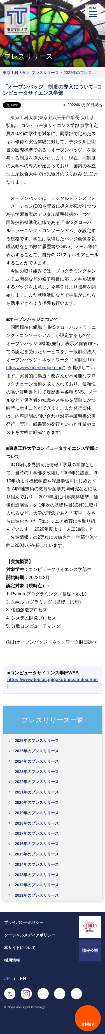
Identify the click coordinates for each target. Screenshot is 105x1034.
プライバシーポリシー (23, 922)
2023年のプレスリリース (37, 771)
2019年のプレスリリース (37, 813)
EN (23, 978)
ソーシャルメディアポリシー (29, 935)
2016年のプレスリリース (37, 843)
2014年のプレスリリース (37, 864)
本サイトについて (20, 947)
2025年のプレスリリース (37, 751)
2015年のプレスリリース (37, 854)
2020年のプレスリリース (37, 802)
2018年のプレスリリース (37, 823)
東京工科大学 (14, 72)
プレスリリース (45, 72)
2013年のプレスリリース (37, 875)
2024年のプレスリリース (37, 761)
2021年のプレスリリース (37, 792)
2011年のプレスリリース (37, 895)
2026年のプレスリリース (37, 740)
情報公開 (90, 950)
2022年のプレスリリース (37, 781)
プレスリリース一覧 (53, 719)
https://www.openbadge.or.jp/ (35, 367)
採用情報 (12, 960)
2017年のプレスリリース (37, 833)
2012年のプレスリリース (37, 885)
